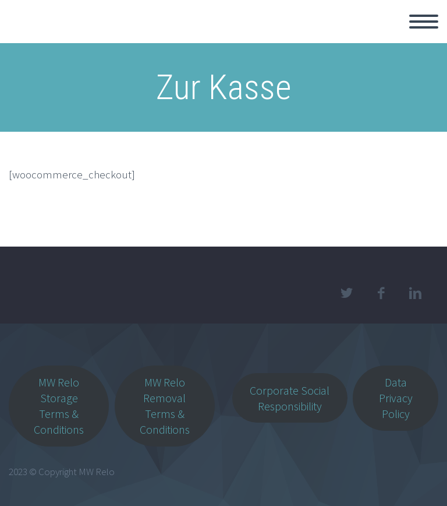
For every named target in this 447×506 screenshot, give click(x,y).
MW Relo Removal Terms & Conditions (165, 406)
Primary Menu (423, 21)
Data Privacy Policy (396, 398)
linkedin (415, 293)
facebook (380, 293)
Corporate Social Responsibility (289, 398)
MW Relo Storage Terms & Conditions (59, 406)
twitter (346, 293)
